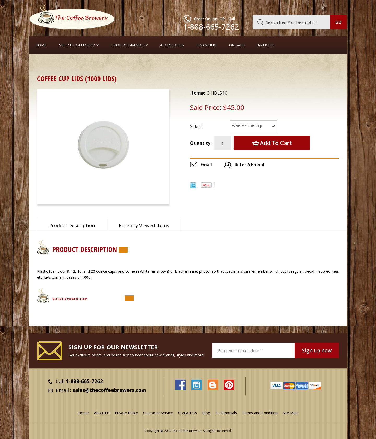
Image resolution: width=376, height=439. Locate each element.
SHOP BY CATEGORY (77, 45)
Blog (302, 7)
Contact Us (187, 412)
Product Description (72, 225)
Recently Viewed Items (144, 225)
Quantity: (201, 143)
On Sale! (237, 45)
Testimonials (226, 412)
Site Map (290, 412)
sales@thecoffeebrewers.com (109, 390)
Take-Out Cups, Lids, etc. (121, 63)
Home (41, 45)
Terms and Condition (260, 412)
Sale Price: (205, 107)
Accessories (172, 45)
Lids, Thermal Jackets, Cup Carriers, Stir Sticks (188, 63)
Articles (266, 45)
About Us (251, 7)
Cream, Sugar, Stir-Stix (74, 63)
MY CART (336, 6)
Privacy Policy (126, 412)
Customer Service (279, 7)
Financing (206, 45)
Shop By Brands (127, 45)
